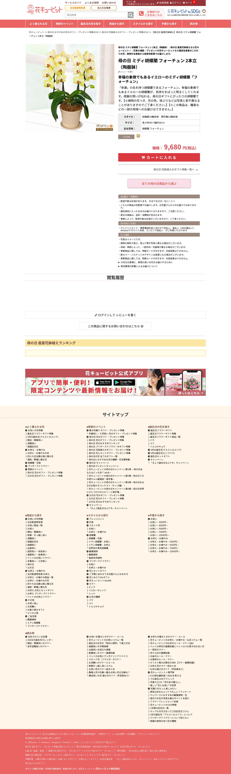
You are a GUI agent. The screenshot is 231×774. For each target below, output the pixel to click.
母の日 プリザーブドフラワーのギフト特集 (109, 446)
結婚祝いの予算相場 (98, 646)
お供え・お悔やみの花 (38, 452)
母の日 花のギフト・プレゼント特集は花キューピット (49, 747)
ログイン (175, 2)
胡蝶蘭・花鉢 (33, 462)
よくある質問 (92, 2)
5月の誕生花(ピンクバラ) (161, 452)
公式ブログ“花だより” (105, 742)
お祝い (30, 528)
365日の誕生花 (105, 759)
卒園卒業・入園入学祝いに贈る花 (40, 759)
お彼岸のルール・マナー (162, 659)
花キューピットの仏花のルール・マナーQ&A (171, 643)
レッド (92, 593)
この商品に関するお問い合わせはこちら (115, 326)
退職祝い (31, 443)
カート (187, 2)
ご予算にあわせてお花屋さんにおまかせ (107, 573)
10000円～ (159, 534)
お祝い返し (32, 603)
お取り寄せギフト (36, 609)
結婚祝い (31, 544)
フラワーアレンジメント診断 (164, 701)
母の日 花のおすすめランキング (104, 443)
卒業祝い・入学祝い (37, 560)
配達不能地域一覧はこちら (162, 201)
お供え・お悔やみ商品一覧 (40, 577)
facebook (45, 742)
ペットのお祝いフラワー (39, 557)
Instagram (56, 742)
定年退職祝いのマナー (38, 646)
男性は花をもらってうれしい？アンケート (170, 691)
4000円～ (159, 525)
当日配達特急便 (77, 7)
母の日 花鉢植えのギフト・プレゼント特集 (109, 449)
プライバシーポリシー (148, 734)
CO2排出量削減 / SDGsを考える (165, 675)
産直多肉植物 (95, 557)
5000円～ (159, 528)
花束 (90, 522)
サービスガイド (73, 2)
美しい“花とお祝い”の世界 (163, 685)
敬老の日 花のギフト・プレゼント (64, 751)
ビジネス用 (32, 612)
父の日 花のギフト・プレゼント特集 (45, 475)
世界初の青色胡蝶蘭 (98, 547)
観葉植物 (31, 619)
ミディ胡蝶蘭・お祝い (99, 541)
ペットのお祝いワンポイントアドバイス (108, 656)
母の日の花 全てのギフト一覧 (103, 456)
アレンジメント (95, 518)
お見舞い (31, 606)
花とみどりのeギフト (98, 577)
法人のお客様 (103, 7)
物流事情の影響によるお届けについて (139, 266)
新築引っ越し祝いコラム (101, 665)
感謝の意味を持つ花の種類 (163, 720)
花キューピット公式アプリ (166, 759)
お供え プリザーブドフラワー (41, 593)
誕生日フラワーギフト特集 (40, 433)
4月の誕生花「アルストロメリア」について (171, 714)
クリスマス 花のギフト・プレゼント (98, 751)
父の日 (30, 567)
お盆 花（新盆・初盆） (35, 751)
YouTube (66, 742)
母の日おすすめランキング (105, 747)
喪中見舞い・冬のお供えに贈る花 (132, 751)
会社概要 (131, 734)
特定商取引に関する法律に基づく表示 (42, 738)
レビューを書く (126, 71)
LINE (75, 742)
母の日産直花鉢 (83, 747)
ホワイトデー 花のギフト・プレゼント (106, 755)
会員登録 (163, 2)
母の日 (30, 564)
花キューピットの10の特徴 (163, 704)
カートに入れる (159, 157)
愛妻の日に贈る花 (33, 755)
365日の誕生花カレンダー (40, 639)
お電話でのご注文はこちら (153, 13)
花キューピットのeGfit (99, 580)
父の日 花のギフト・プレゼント (134, 747)
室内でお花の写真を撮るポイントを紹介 (169, 698)
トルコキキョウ (157, 446)
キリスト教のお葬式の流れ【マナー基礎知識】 (173, 662)
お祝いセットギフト (67, 759)
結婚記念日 (32, 446)
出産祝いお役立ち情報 (99, 649)
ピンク (92, 586)
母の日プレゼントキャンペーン (104, 465)
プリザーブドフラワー (37, 465)
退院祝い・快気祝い (37, 551)
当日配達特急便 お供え (38, 573)
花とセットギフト (96, 570)
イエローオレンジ (97, 590)
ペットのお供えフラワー (39, 596)
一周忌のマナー (157, 649)
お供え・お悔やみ (36, 449)
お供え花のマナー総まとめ (163, 665)
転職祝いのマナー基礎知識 (102, 652)
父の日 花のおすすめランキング (104, 501)
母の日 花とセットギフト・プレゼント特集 (109, 452)
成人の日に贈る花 (157, 751)
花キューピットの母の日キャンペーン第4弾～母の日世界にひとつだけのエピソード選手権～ (115, 490)
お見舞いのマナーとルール (102, 662)
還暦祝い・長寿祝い (37, 554)
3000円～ (159, 522)
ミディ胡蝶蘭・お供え (99, 544)
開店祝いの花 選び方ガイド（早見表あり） (109, 675)
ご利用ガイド (103, 734)
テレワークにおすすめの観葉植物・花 (168, 694)
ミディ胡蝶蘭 (33, 622)
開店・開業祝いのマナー (39, 643)
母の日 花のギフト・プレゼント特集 (45, 472)
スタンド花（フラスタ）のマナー (105, 659)
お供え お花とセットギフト (40, 590)
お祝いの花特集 (35, 430)
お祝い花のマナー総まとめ (102, 668)
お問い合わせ (109, 2)
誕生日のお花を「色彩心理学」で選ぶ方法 (109, 643)
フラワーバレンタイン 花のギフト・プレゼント (65, 755)
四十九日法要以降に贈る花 (40, 456)
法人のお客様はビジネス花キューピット (60, 734)
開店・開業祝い (35, 439)
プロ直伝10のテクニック (162, 678)
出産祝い (31, 547)
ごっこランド (86, 742)
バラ (152, 439)
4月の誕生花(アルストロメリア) (42, 436)
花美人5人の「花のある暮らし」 (166, 681)
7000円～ (159, 531)
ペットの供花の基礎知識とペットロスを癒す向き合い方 (177, 646)
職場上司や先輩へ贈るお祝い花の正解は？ (109, 672)
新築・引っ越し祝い (37, 534)
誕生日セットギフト (159, 456)
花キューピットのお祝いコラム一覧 (106, 639)
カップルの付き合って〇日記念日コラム (169, 711)
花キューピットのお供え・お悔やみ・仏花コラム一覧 (176, 639)
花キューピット (32, 734)
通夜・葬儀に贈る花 (37, 459)
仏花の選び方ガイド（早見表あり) (166, 668)
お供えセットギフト (88, 759)
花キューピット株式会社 (107, 768)
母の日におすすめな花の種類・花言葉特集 (109, 459)
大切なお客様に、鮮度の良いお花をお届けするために (147, 262)
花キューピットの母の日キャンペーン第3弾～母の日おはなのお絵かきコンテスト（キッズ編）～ (115, 484)
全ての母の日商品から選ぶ (159, 183)
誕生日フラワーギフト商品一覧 (165, 436)
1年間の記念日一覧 (159, 707)
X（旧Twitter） (31, 742)
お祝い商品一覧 (35, 525)
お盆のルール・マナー (161, 656)
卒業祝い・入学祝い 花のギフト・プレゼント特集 (113, 433)
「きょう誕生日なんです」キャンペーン (108, 508)
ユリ (152, 443)
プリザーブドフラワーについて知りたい (169, 717)
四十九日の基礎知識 (160, 652)
